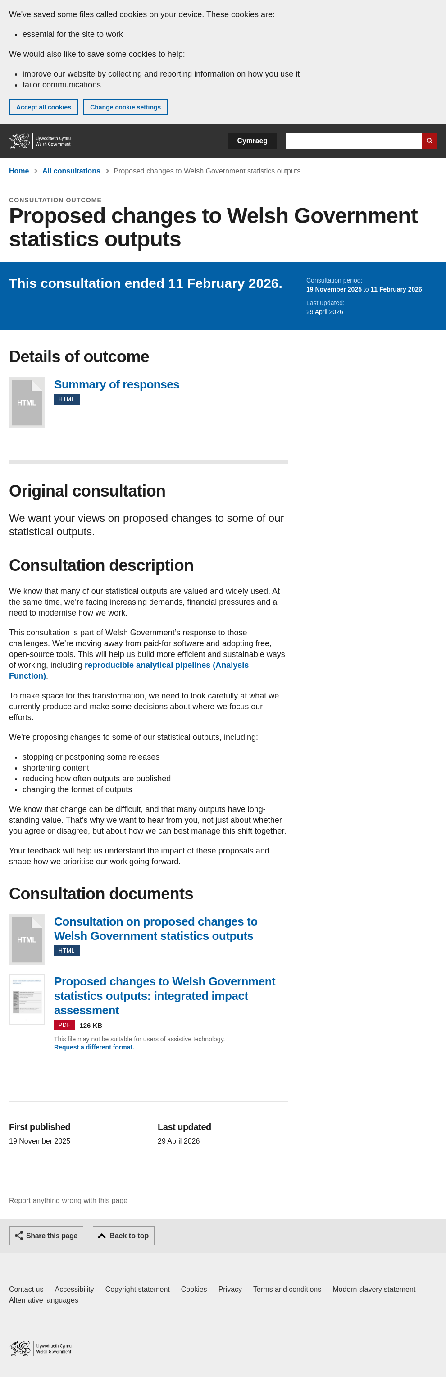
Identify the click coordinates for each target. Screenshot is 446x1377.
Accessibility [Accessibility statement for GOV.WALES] (74, 1289)
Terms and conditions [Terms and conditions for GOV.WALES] (287, 1289)
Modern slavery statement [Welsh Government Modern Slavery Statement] (373, 1289)
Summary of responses (27, 402)
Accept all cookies (43, 107)
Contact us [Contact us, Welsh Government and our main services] (26, 1289)
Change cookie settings (125, 107)
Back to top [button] (129, 1236)
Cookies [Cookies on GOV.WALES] (194, 1289)
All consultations (71, 171)
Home (19, 171)
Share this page (51, 1236)
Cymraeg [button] (252, 141)
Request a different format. (94, 1047)
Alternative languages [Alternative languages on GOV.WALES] (43, 1300)
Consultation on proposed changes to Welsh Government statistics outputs (27, 939)
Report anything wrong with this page (68, 1200)
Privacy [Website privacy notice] (230, 1289)
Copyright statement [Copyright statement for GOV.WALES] (137, 1289)
